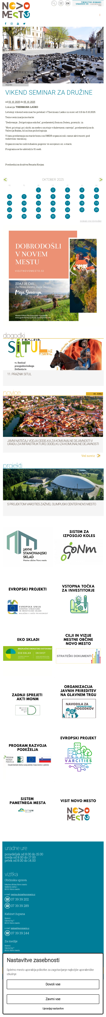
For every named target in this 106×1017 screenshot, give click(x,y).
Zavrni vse (53, 999)
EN (68, 3)
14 (24, 203)
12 (96, 196)
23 (53, 209)
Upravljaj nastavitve (53, 1008)
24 (67, 209)
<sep (5, 179)
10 (67, 196)
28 (24, 216)
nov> (100, 179)
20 (9, 209)
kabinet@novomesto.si (20, 928)
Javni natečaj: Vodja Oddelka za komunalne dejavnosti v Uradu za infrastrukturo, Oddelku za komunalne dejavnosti (53, 442)
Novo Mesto (23, 10)
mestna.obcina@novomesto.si (23, 894)
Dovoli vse (53, 984)
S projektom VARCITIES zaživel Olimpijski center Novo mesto (51, 504)
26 (96, 209)
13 (9, 203)
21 (24, 209)
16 (53, 203)
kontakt (61, 3)
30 (53, 216)
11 (82, 196)
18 (82, 203)
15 (38, 203)
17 (67, 203)
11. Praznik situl (19, 374)
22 (38, 209)
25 (82, 209)
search (54, 3)
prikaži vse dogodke (90, 220)
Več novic (88, 456)
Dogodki (8, 84)
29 (38, 216)
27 (9, 216)
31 (67, 216)
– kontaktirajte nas (88, 3)
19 (96, 203)
